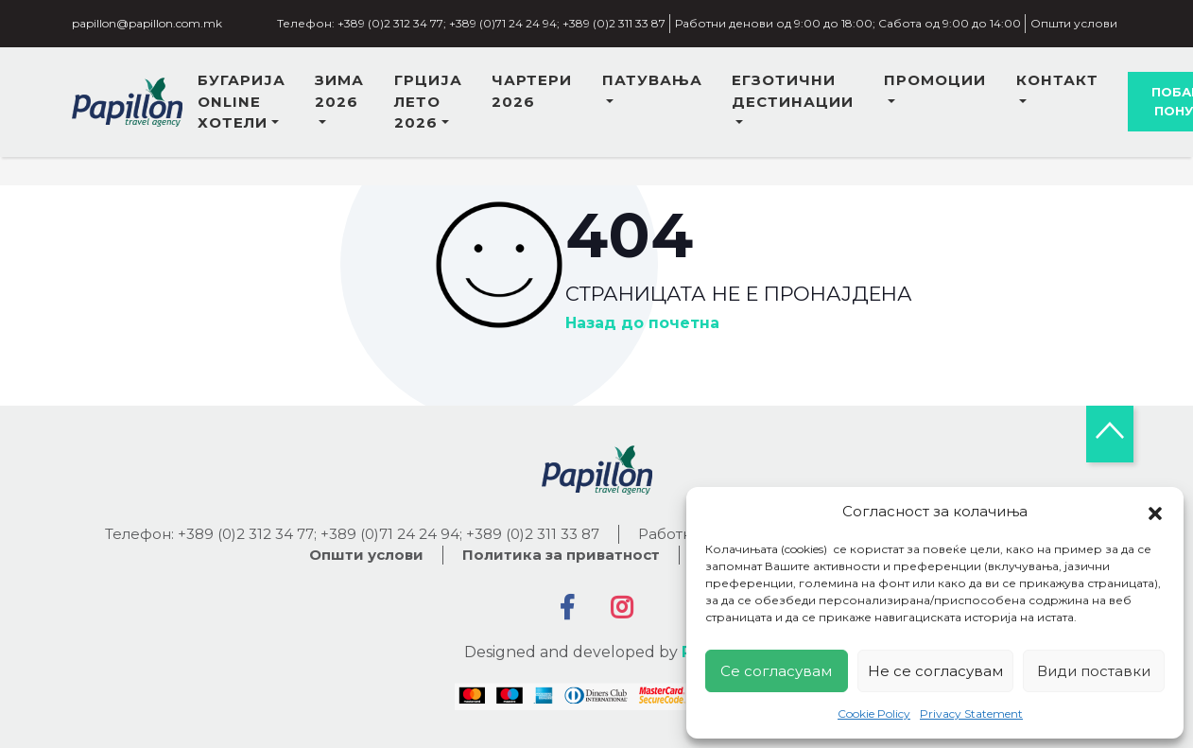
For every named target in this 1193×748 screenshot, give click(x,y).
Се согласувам (776, 671)
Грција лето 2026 (428, 101)
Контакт (1057, 80)
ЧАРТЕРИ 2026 (532, 91)
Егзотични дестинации (793, 91)
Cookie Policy (874, 713)
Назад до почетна (642, 323)
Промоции (935, 80)
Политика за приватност (561, 555)
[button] (1155, 511)
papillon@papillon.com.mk (147, 23)
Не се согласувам (935, 671)
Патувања (652, 80)
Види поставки (1093, 671)
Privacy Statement (971, 713)
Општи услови (1073, 23)
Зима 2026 (339, 91)
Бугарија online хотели (241, 101)
